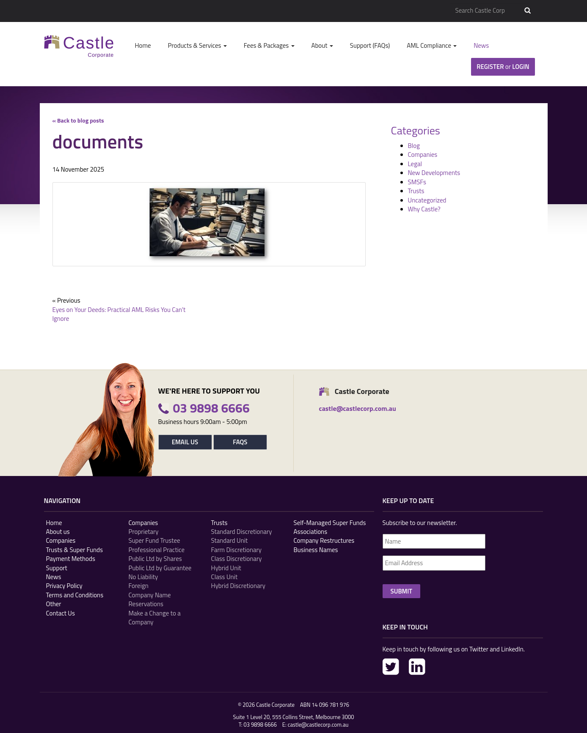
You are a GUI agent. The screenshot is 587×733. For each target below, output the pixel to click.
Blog (414, 145)
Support (56, 568)
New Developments (434, 173)
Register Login (503, 66)
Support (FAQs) (370, 45)
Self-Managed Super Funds (330, 523)
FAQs (240, 442)
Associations (311, 531)
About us (58, 531)
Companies (423, 154)
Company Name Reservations (150, 600)
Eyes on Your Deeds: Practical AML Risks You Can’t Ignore (119, 314)
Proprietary (144, 531)
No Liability (143, 576)
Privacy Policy (64, 586)
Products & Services (197, 45)
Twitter (391, 666)
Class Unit (224, 576)
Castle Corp (79, 46)
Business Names (316, 550)
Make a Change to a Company (155, 618)
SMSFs (417, 182)
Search (527, 10)
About (322, 45)
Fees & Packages (269, 45)
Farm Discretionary (236, 549)
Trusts (416, 191)
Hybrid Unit (226, 567)
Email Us (185, 442)
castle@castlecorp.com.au (318, 724)
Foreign (139, 585)
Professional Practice (157, 549)
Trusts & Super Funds (74, 550)
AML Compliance (432, 45)
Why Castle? (424, 209)
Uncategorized (427, 200)
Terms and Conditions (75, 595)
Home (143, 45)
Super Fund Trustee (154, 540)
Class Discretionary (236, 558)
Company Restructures (324, 540)
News (481, 45)
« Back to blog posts (78, 120)
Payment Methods (70, 558)
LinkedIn (417, 666)
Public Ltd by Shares (155, 558)
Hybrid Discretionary (238, 585)
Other (53, 604)
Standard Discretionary (241, 531)
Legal (415, 164)
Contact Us (60, 613)
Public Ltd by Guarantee (160, 567)
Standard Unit (229, 540)
